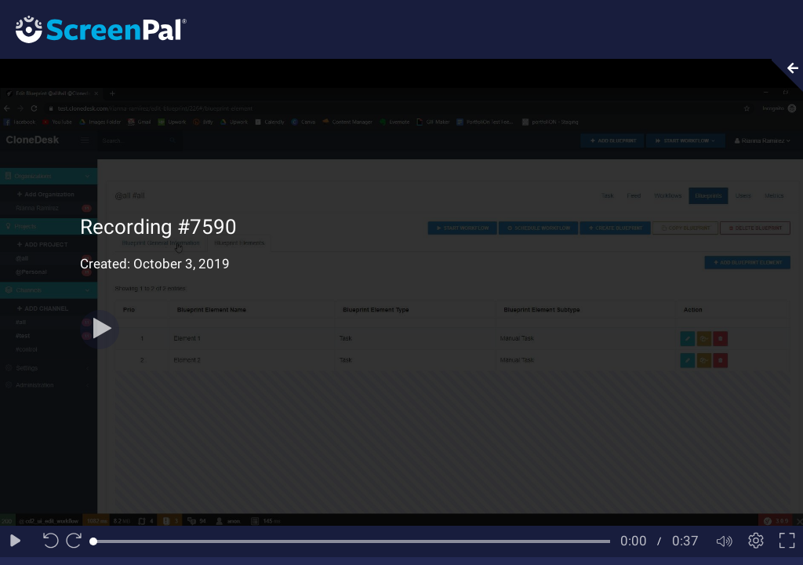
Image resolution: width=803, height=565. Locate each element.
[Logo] (93, 28)
